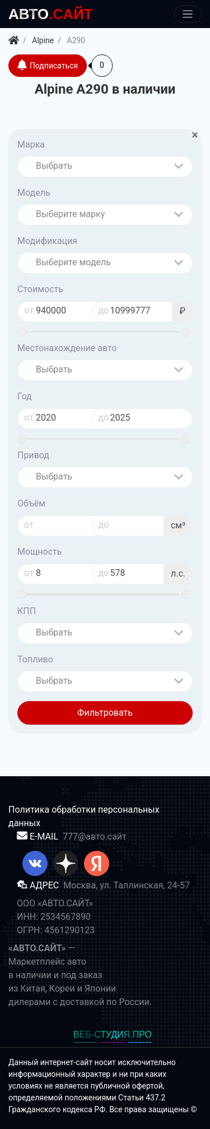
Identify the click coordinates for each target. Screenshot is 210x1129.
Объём (31, 503)
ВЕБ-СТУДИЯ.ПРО (112, 1034)
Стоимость (40, 289)
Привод (33, 455)
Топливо (35, 659)
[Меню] (188, 14)
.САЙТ (50, 14)
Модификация (47, 241)
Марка (31, 144)
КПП (26, 611)
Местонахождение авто (67, 348)
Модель (33, 192)
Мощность (39, 551)
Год (24, 396)
